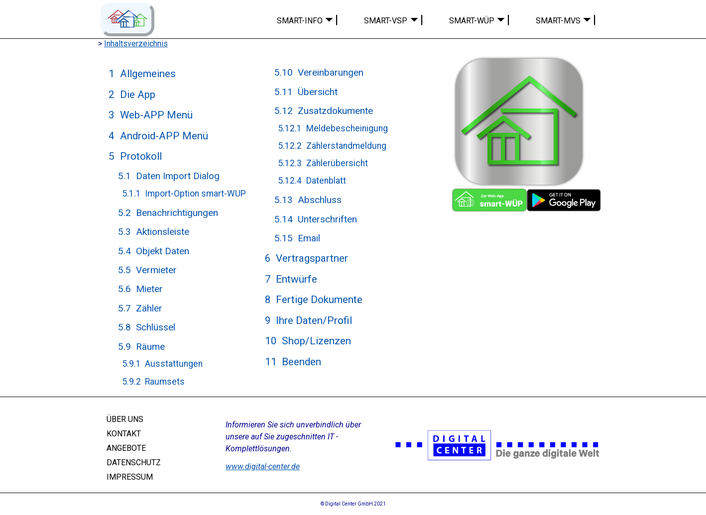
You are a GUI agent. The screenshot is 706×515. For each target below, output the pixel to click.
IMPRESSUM (130, 476)
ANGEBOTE (126, 448)
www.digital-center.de (263, 466)
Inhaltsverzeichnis (136, 43)
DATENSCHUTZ (134, 462)
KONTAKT (124, 433)
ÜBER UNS (125, 419)
